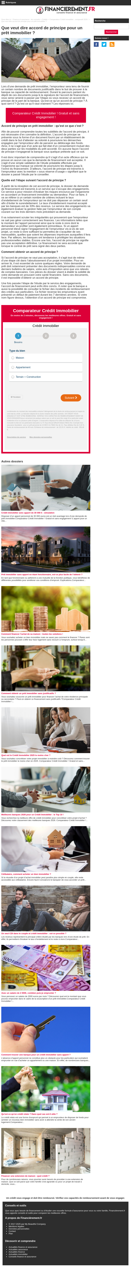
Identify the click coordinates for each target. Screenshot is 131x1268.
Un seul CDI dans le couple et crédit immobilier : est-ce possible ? (33, 933)
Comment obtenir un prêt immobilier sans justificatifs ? (28, 693)
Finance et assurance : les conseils (26, 19)
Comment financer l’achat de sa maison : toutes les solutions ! (32, 634)
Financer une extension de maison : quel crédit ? (25, 1176)
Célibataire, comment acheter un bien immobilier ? (26, 874)
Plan (11, 1233)
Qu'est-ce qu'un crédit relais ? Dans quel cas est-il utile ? (29, 1114)
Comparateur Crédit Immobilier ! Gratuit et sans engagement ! (45, 115)
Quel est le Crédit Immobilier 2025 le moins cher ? (25, 755)
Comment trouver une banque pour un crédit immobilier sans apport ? (36, 1055)
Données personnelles (19, 1229)
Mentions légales (16, 1226)
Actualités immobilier (18, 1254)
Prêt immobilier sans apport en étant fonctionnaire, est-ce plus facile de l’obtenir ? (41, 574)
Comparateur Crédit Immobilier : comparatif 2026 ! (69, 19)
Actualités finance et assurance (23, 1247)
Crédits (45, 19)
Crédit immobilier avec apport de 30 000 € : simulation (27, 513)
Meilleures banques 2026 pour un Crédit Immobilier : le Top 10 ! (32, 814)
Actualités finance (17, 1252)
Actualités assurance (18, 1249)
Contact (12, 1231)
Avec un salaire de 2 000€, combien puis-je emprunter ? (28, 993)
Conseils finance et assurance (22, 1256)
